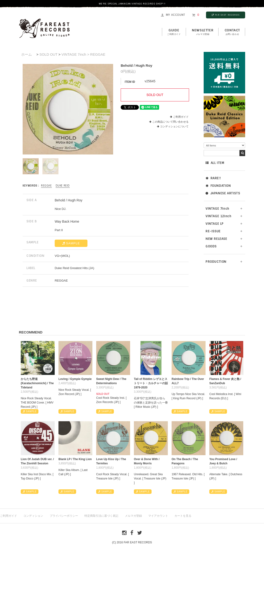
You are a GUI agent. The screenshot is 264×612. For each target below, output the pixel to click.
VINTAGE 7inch (217, 209)
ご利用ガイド (181, 116)
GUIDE (174, 32)
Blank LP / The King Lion (75, 459)
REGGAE (46, 185)
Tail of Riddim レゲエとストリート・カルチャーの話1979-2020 (151, 383)
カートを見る (182, 515)
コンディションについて (173, 126)
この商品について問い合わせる (170, 121)
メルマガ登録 (133, 515)
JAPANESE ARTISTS (223, 193)
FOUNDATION (218, 186)
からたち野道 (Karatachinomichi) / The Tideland (37, 383)
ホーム (26, 54)
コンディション (33, 515)
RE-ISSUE (213, 231)
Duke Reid (63, 185)
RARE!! (213, 178)
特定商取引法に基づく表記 (101, 515)
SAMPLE (71, 243)
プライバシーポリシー (64, 515)
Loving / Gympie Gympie (75, 379)
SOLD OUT (48, 54)
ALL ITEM (215, 163)
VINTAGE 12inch (218, 216)
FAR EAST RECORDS (225, 14)
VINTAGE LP (215, 224)
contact (232, 32)
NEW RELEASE (216, 239)
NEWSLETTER (202, 32)
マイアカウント (158, 515)
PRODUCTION (216, 262)
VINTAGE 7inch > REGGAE (83, 54)
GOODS (211, 246)
